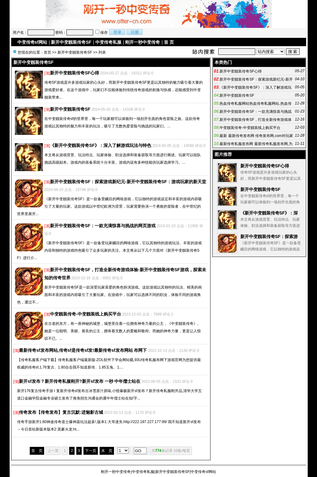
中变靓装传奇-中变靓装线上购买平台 (85, 313)
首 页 (169, 42)
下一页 (90, 450)
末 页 (106, 450)
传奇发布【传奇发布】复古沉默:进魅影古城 (61, 412)
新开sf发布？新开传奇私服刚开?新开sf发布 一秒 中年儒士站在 (79, 381)
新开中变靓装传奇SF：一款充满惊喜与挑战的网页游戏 (103, 225)
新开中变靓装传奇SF (71, 42)
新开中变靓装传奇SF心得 (74, 72)
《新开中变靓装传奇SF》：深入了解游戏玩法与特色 (100, 145)
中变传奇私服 (108, 42)
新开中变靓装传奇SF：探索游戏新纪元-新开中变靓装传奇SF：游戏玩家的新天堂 (128, 181)
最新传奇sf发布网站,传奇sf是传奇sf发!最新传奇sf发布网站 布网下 (83, 350)
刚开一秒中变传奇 (142, 42)
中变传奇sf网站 (32, 42)
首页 (47, 52)
